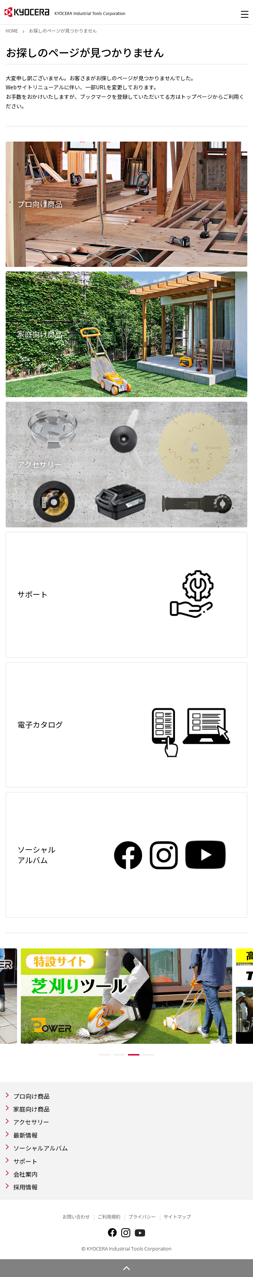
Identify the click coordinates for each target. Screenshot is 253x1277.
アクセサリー (31, 1122)
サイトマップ (177, 1217)
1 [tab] (105, 1055)
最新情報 (25, 1135)
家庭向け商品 (31, 1109)
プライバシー (142, 1217)
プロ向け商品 (31, 1096)
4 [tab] (148, 1055)
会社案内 (25, 1174)
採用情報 (25, 1187)
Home (12, 30)
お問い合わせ (76, 1217)
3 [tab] (133, 1055)
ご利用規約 (109, 1217)
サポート (25, 1161)
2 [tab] (119, 1055)
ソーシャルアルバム (40, 1148)
